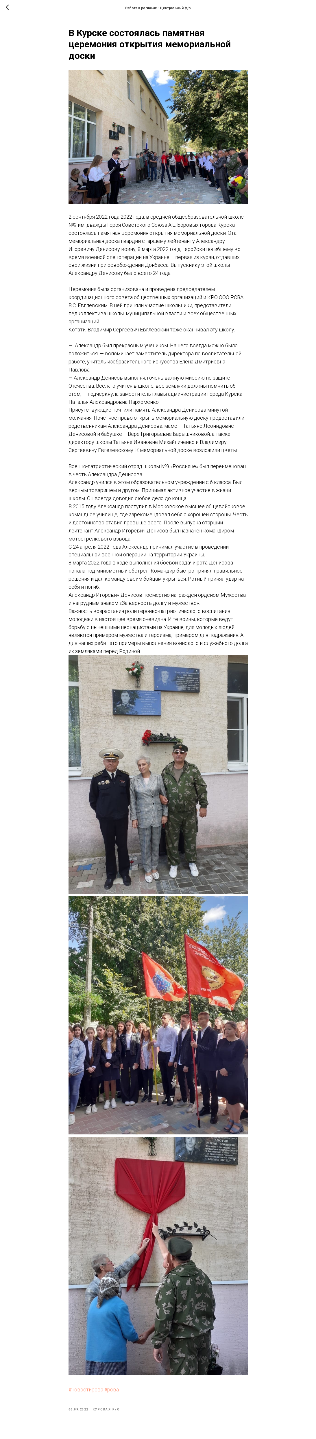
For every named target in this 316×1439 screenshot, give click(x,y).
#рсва (111, 1390)
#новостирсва (86, 1390)
